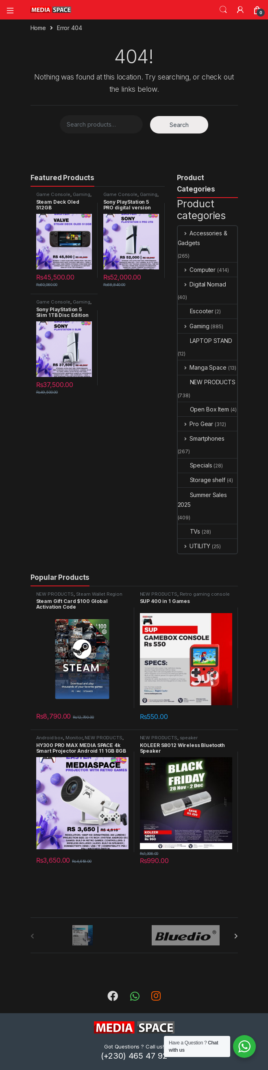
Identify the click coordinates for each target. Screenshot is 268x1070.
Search (223, 9)
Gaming (81, 194)
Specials (195, 465)
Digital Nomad (202, 284)
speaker (189, 738)
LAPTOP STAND (205, 340)
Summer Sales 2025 (202, 499)
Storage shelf (201, 479)
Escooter (196, 311)
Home (38, 27)
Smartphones (201, 438)
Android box (49, 738)
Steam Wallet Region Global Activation (79, 596)
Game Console (53, 194)
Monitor (74, 738)
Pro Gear (196, 423)
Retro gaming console (205, 594)
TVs (189, 531)
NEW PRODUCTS (206, 382)
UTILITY (194, 546)
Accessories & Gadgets (202, 238)
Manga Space (202, 367)
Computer (197, 269)
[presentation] (236, 936)
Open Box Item (203, 409)
